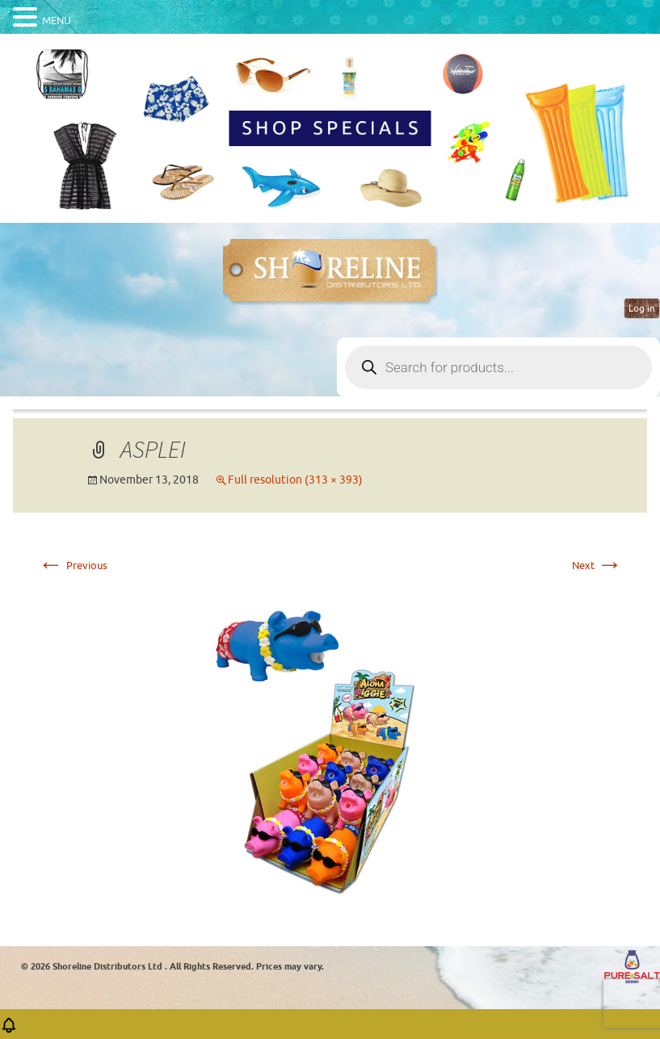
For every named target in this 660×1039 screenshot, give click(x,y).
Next (597, 565)
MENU (56, 20)
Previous (72, 565)
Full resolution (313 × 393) (295, 480)
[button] (9, 1030)
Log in (641, 308)
